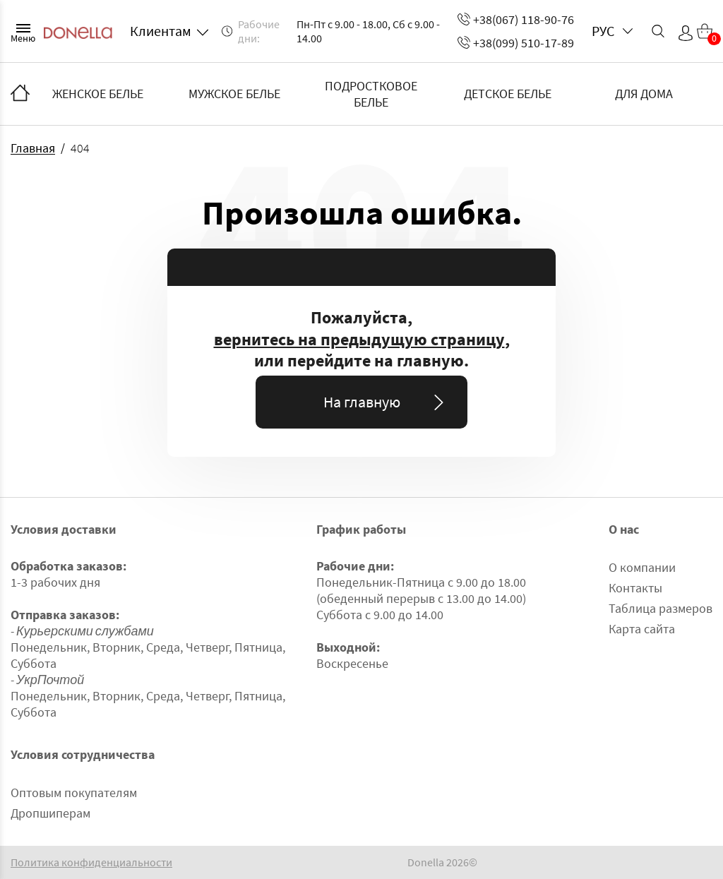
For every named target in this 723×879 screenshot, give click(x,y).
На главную (386, 402)
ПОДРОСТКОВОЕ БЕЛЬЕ (371, 94)
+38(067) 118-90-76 (516, 19)
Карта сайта (642, 629)
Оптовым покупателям (74, 792)
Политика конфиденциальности (91, 862)
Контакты (635, 588)
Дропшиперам (50, 813)
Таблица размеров (660, 608)
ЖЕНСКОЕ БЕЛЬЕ (97, 93)
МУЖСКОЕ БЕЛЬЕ (234, 93)
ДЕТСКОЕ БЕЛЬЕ (507, 93)
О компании (642, 567)
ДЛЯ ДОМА (644, 93)
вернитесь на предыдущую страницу (359, 339)
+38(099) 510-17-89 (516, 43)
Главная (33, 148)
